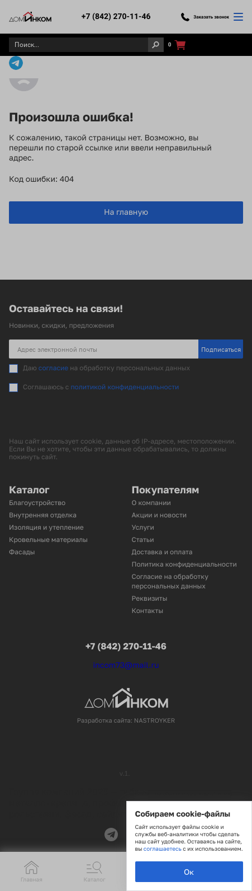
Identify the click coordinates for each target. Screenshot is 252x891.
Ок (189, 871)
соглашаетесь (163, 849)
